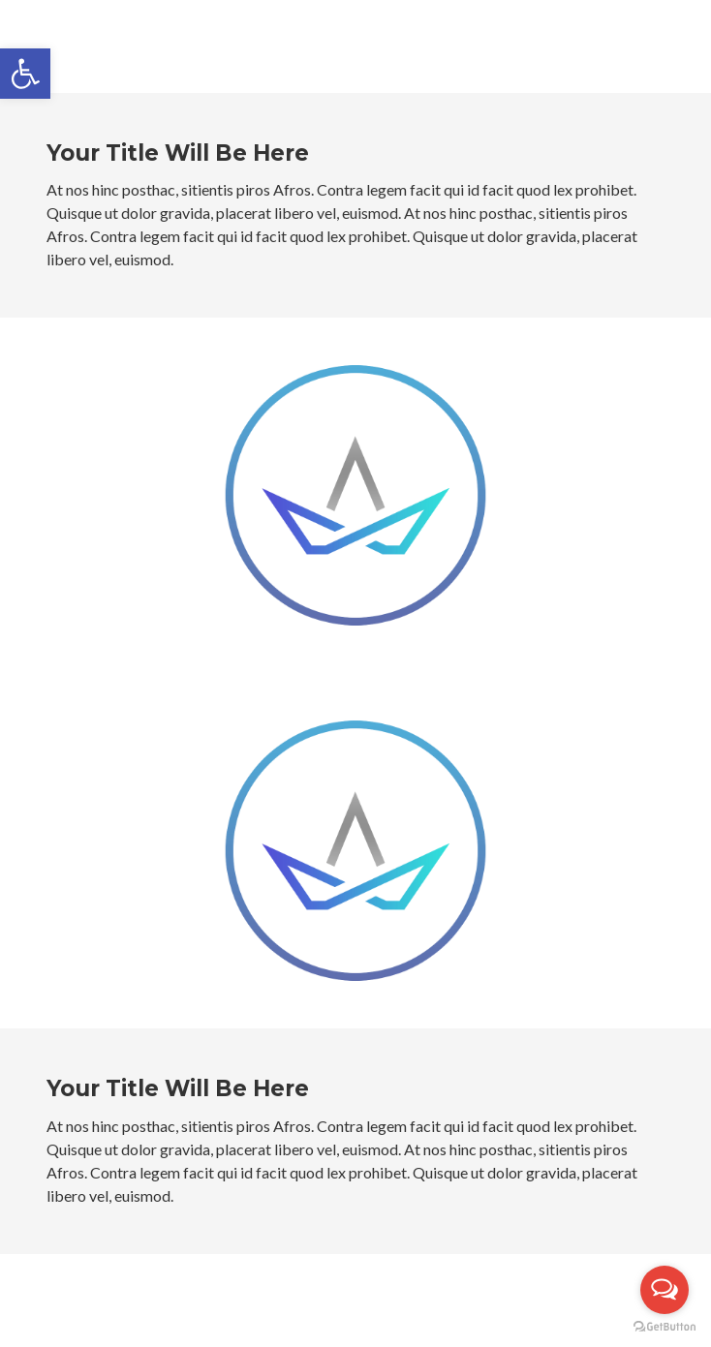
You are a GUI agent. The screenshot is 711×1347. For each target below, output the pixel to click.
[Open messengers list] (664, 1290)
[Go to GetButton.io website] (665, 1327)
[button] (25, 73)
